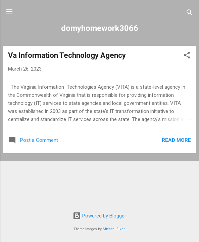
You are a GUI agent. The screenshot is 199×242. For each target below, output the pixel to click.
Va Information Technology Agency (67, 55)
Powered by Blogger (99, 216)
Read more (176, 140)
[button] (187, 56)
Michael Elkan (114, 229)
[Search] (190, 13)
